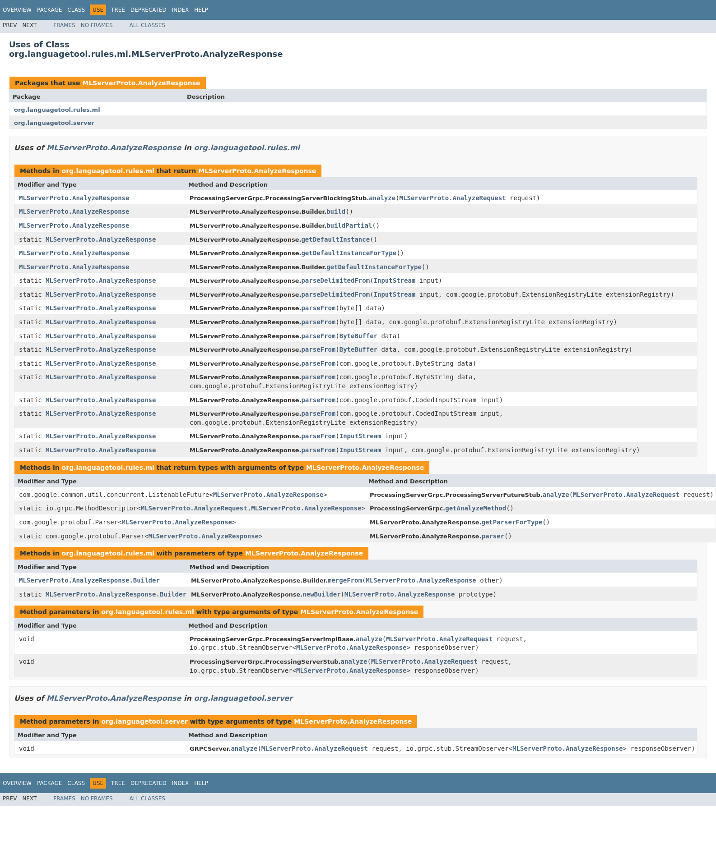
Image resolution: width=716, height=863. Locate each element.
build (335, 211)
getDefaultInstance (335, 239)
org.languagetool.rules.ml (57, 109)
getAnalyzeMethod (475, 508)
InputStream (395, 280)
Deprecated (148, 10)
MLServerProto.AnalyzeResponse (141, 83)
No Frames (97, 25)
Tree (118, 10)
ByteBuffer (358, 336)
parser (492, 536)
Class (76, 10)
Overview (17, 10)
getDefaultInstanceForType (348, 253)
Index (180, 10)
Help (201, 10)
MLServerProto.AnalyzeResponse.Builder (89, 580)
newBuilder (321, 594)
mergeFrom (345, 580)
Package (49, 10)
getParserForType (511, 522)
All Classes (147, 25)
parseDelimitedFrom (335, 280)
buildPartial (349, 225)
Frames (64, 25)
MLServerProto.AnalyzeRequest (453, 198)
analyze (382, 198)
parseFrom (318, 308)
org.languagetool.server (54, 122)
